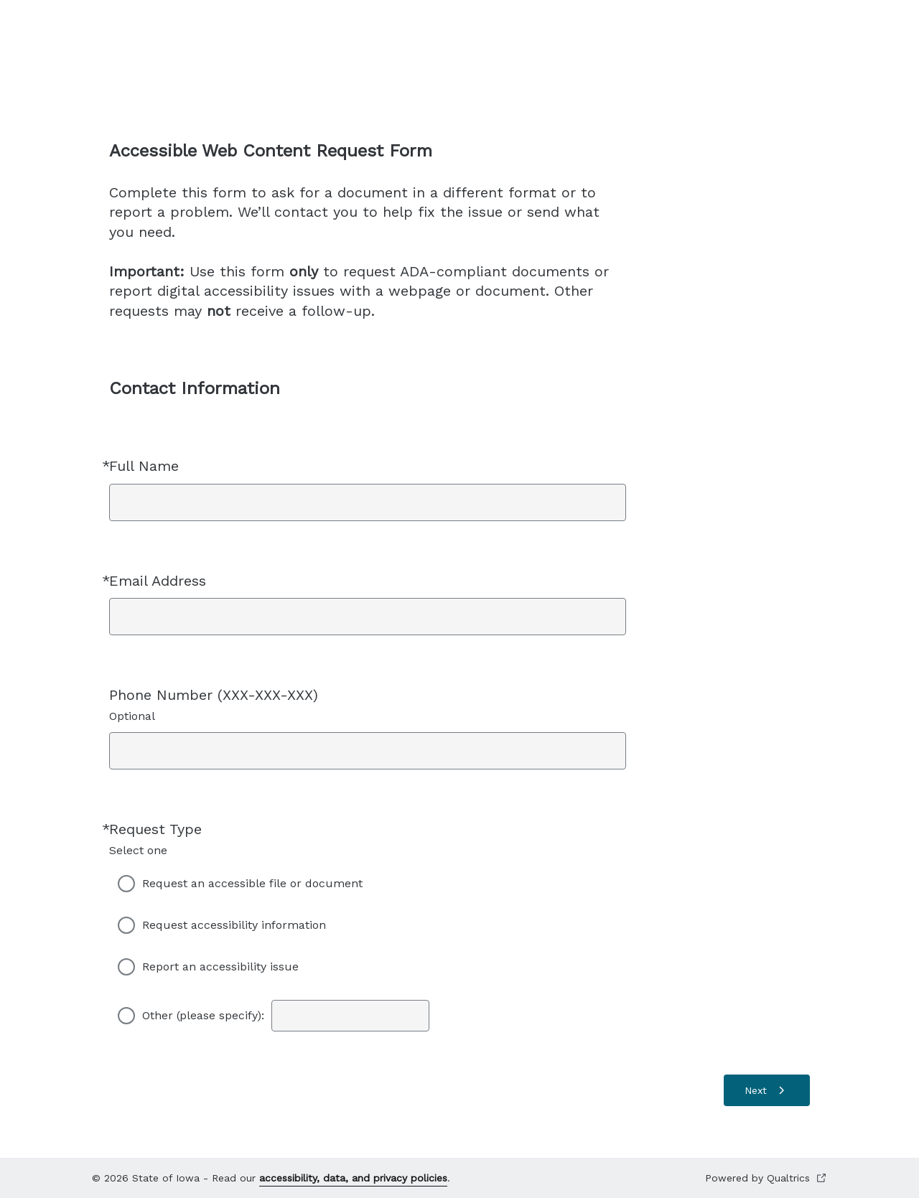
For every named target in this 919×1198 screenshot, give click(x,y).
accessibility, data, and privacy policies (353, 1178)
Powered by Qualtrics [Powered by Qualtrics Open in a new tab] (766, 1178)
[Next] (767, 1090)
